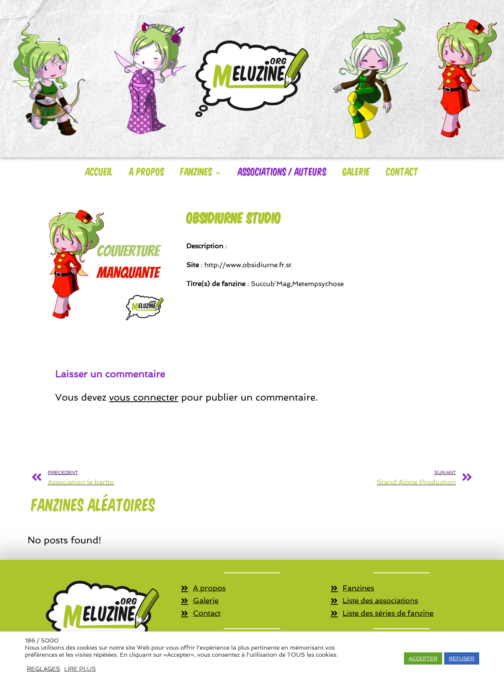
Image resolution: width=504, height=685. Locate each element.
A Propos (146, 171)
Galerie (356, 171)
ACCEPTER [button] (423, 658)
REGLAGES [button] (43, 668)
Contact (402, 171)
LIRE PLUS (80, 668)
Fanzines (201, 171)
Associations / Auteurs (282, 171)
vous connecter (143, 397)
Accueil (99, 171)
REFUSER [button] (461, 658)
